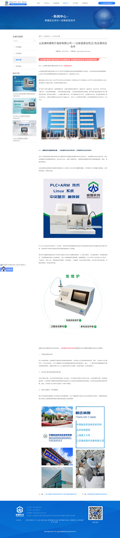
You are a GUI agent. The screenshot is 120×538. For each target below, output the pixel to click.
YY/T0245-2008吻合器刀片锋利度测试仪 (24, 94)
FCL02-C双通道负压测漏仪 (20, 138)
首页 (38, 3)
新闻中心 (66, 3)
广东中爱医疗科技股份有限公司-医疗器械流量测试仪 (60, 494)
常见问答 (18, 66)
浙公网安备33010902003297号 (66, 531)
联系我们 (85, 3)
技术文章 (18, 60)
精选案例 (56, 3)
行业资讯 (18, 53)
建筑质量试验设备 (53, 520)
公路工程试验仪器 (42, 520)
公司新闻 (18, 47)
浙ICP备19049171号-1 (51, 531)
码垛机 (27, 520)
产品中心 (47, 3)
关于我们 (75, 3)
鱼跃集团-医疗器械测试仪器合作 (97, 494)
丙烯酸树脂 (72, 520)
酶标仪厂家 (33, 520)
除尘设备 (55, 522)
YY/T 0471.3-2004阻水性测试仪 (21, 116)
